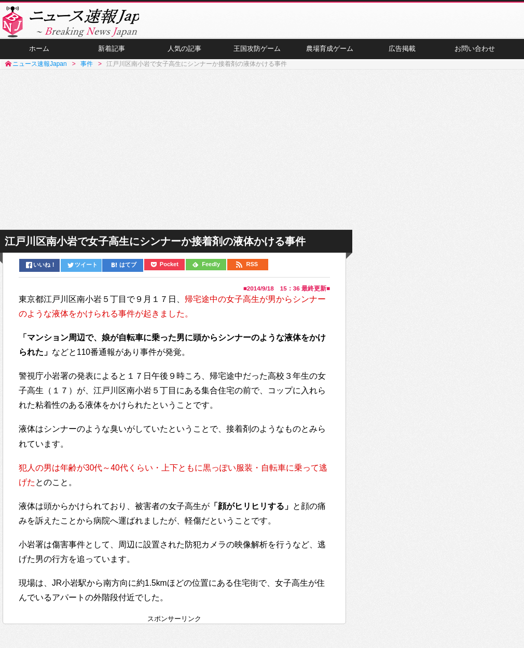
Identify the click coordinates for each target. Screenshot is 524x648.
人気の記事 (184, 57)
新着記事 (111, 57)
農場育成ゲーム (329, 57)
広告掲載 (402, 57)
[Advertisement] (262, 159)
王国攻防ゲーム (256, 57)
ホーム (39, 57)
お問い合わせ (475, 57)
